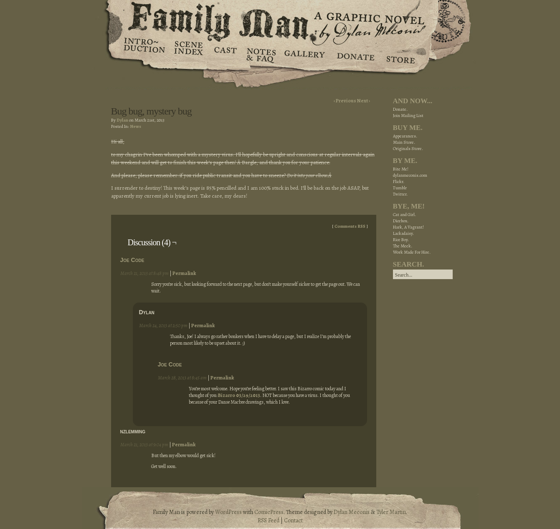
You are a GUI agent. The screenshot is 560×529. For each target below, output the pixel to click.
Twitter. (400, 194)
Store (400, 54)
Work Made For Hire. (412, 252)
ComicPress (269, 512)
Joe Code (132, 260)
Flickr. (398, 181)
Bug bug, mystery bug (151, 111)
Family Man (280, 20)
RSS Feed (268, 520)
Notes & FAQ (260, 54)
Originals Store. (408, 148)
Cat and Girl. (404, 214)
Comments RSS (349, 226)
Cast (225, 54)
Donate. (400, 109)
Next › (363, 100)
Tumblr (400, 188)
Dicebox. (400, 221)
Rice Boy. (401, 240)
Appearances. (405, 136)
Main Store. (404, 142)
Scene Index (189, 54)
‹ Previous (345, 100)
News (135, 126)
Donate (354, 54)
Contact (293, 520)
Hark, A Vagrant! (408, 227)
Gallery (304, 54)
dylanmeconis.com (410, 175)
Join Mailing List (408, 115)
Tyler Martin (391, 512)
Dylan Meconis (352, 512)
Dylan (122, 120)
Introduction (144, 48)
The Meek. (402, 246)
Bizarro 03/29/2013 (239, 395)
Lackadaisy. (403, 233)
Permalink (184, 273)
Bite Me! (400, 169)
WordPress (228, 512)
